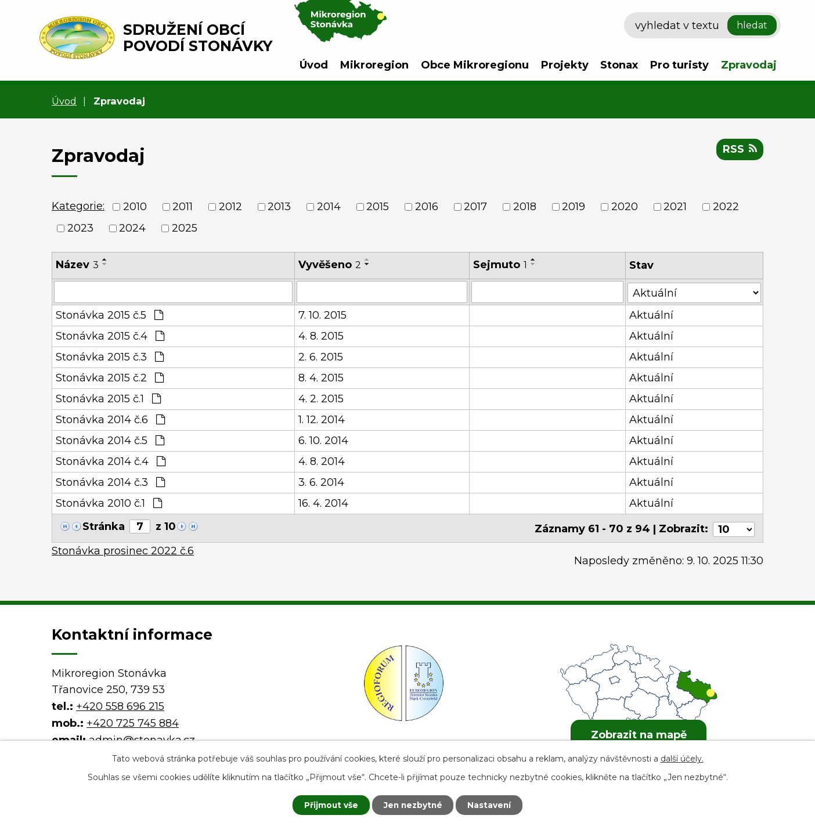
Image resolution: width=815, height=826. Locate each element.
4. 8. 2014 (322, 461)
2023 (80, 228)
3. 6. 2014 (322, 482)
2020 (624, 206)
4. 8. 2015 (321, 336)
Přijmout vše (328, 804)
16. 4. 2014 (324, 503)
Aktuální (652, 315)
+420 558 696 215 (120, 704)
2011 (182, 206)
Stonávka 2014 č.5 (110, 440)
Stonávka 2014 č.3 (110, 482)
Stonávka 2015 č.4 (110, 336)
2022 (726, 206)
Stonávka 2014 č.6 (110, 419)
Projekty (565, 65)
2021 (675, 206)
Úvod (314, 65)
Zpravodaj (749, 65)
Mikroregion (374, 65)
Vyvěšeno (330, 264)
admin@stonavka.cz (142, 737)
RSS (739, 149)
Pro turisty (679, 65)
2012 (230, 206)
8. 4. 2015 (321, 377)
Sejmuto (500, 264)
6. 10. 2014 (324, 440)
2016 (426, 206)
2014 (329, 206)
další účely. (682, 758)
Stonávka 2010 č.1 (109, 503)
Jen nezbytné (413, 804)
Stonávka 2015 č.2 (110, 377)
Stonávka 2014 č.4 (110, 461)
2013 (279, 206)
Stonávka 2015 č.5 (109, 315)
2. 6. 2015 (321, 357)
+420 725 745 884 (132, 721)
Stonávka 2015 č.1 (108, 398)
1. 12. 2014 (322, 419)
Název (77, 264)
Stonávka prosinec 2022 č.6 (123, 548)
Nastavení (492, 804)
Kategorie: (78, 206)
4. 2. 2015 (321, 398)
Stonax (619, 65)
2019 (573, 206)
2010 (135, 206)
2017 (475, 206)
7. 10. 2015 (323, 315)
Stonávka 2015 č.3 (110, 357)
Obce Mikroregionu (475, 65)
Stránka (103, 526)
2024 (132, 228)
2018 (524, 206)
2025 (184, 228)
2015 (377, 206)
